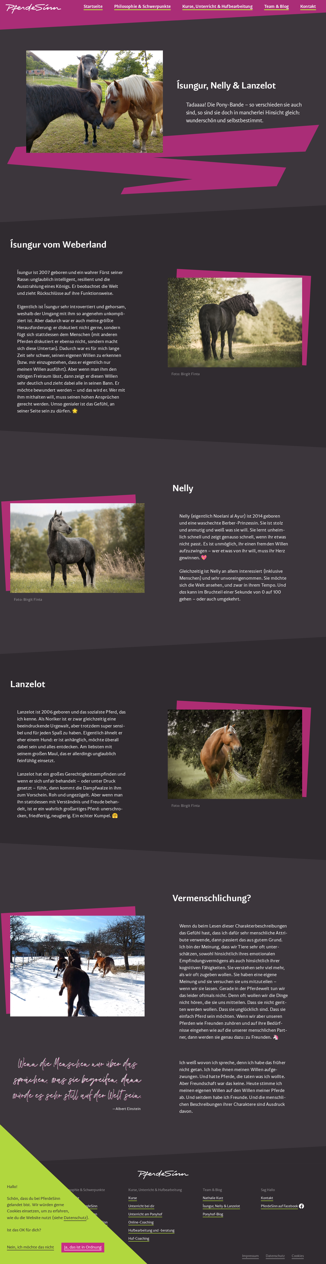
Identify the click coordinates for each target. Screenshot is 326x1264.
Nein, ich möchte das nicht (30, 1247)
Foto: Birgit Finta (185, 373)
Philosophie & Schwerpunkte (142, 6)
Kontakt (308, 6)
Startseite (93, 6)
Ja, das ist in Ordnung (82, 1247)
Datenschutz (75, 1217)
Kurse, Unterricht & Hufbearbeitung (217, 6)
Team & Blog (276, 6)
